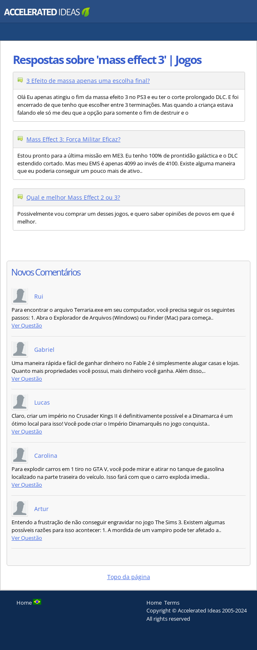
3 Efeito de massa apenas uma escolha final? (88, 81)
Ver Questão (27, 325)
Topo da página (128, 577)
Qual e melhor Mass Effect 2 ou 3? (73, 197)
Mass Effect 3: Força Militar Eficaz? (73, 139)
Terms (171, 602)
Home (154, 602)
